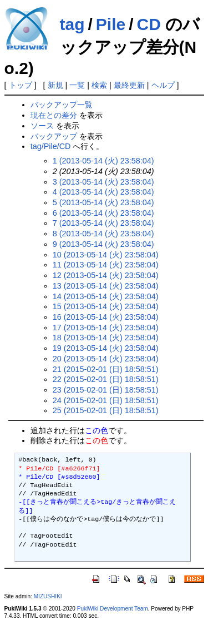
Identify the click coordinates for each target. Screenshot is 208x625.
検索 (99, 85)
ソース (42, 125)
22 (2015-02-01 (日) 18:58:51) (106, 379)
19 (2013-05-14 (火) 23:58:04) (106, 348)
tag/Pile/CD (51, 146)
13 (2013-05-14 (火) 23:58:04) (106, 285)
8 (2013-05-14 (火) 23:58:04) (103, 233)
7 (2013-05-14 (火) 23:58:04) (103, 223)
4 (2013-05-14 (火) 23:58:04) (103, 191)
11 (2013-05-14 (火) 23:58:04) (106, 264)
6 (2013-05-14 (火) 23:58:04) (103, 213)
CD (149, 24)
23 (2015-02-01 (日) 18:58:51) (106, 389)
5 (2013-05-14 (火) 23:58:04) (103, 202)
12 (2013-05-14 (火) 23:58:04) (106, 275)
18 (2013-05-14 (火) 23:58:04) (106, 337)
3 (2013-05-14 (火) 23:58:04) (103, 181)
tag (72, 24)
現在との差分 (54, 115)
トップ (20, 85)
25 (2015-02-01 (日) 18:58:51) (106, 410)
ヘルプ (163, 85)
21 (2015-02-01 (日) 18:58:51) (106, 369)
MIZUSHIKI (48, 596)
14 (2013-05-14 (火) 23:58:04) (106, 296)
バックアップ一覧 (62, 104)
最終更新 (129, 85)
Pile (110, 24)
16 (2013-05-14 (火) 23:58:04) (106, 316)
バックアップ (54, 136)
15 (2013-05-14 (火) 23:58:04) (106, 306)
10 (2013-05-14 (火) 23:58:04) (106, 254)
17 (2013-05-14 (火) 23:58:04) (106, 327)
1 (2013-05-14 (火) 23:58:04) (103, 160)
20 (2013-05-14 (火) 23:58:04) (106, 358)
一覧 (77, 85)
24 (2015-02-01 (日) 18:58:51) (106, 400)
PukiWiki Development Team (112, 609)
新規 (55, 85)
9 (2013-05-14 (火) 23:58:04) (103, 244)
